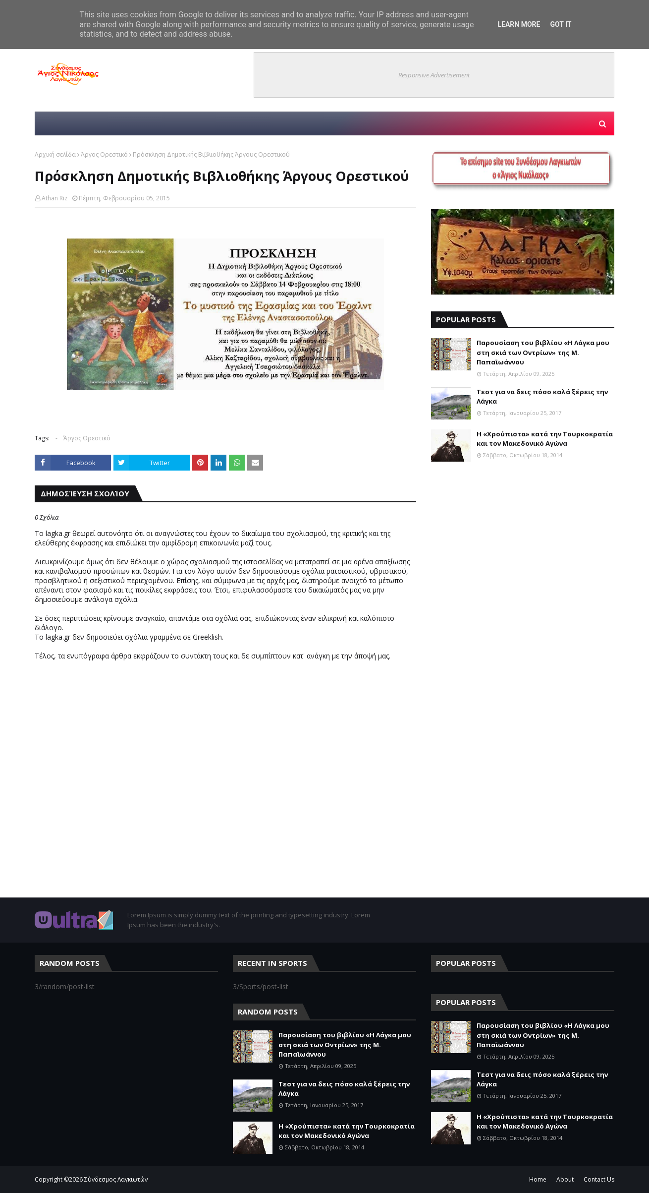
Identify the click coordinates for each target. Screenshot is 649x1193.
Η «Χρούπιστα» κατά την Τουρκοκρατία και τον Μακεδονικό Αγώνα (545, 438)
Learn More (518, 24)
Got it (560, 24)
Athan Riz (54, 198)
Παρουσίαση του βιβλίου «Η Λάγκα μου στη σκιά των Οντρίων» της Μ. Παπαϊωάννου (543, 352)
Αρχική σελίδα (55, 154)
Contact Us (599, 1179)
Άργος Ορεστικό (104, 154)
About (565, 1179)
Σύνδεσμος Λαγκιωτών (116, 1179)
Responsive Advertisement (434, 74)
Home (537, 1179)
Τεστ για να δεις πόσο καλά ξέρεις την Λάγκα (542, 396)
